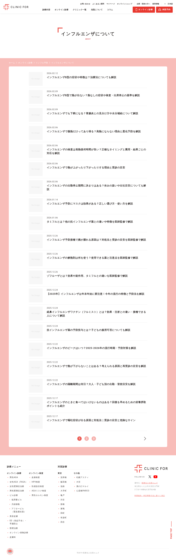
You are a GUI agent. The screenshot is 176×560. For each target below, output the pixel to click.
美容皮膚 (14, 516)
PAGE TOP (171, 533)
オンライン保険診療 (19, 532)
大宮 (78, 482)
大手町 (64, 491)
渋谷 (63, 500)
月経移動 (16, 504)
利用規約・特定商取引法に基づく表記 (149, 496)
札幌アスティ (82, 477)
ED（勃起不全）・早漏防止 (18, 522)
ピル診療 (14, 495)
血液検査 (36, 477)
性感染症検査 (38, 486)
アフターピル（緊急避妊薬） (19, 510)
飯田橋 (64, 482)
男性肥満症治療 (17, 491)
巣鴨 (63, 509)
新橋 (63, 504)
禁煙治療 (14, 528)
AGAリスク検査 (39, 491)
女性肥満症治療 (17, 486)
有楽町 (64, 517)
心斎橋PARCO (82, 491)
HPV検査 (36, 482)
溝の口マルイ (82, 486)
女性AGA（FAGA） (18, 482)
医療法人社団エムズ (150, 483)
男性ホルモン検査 (40, 495)
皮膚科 (13, 537)
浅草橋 (64, 477)
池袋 (63, 486)
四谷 (63, 522)
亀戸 (63, 495)
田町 (63, 513)
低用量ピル (17, 500)
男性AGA (14, 477)
